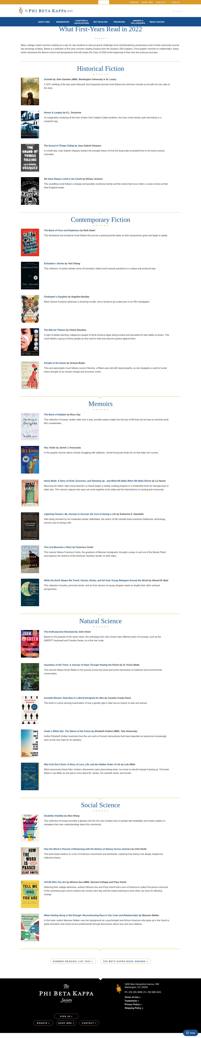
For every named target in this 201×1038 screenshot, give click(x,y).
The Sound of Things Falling (59, 151)
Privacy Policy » (133, 1009)
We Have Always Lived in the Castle (63, 184)
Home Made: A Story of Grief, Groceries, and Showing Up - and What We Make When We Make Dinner (97, 486)
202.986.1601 (154, 997)
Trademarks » (132, 1006)
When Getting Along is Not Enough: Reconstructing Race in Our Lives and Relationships (91, 920)
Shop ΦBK (147, 2)
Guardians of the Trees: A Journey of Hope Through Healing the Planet (81, 670)
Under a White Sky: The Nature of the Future (67, 736)
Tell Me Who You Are (55, 887)
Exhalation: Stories (54, 268)
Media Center (156, 22)
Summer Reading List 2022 (72, 966)
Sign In (176, 2)
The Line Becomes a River (58, 552)
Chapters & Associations (81, 22)
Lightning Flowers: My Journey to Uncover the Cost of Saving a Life (80, 519)
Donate (134, 2)
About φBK (44, 22)
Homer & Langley (53, 117)
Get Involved (100, 22)
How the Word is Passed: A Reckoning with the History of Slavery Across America (87, 854)
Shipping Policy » (134, 1013)
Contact (161, 2)
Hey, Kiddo (50, 452)
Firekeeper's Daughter (55, 301)
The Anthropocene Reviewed (59, 637)
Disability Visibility (54, 821)
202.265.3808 (135, 997)
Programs (119, 22)
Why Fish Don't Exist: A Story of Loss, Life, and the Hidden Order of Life (82, 769)
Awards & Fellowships (138, 22)
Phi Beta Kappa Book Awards (124, 966)
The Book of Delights (55, 419)
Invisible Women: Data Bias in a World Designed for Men (74, 703)
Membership (62, 22)
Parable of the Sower (55, 368)
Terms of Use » (133, 1002)
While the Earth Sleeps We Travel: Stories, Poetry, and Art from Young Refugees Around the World (96, 585)
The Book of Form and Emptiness (62, 235)
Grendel (48, 84)
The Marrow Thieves (54, 335)
